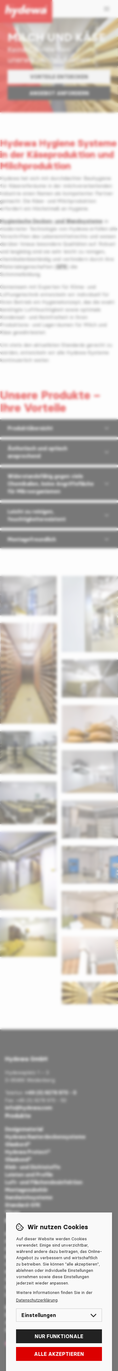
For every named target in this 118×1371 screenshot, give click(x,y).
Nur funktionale (59, 1336)
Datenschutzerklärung (37, 1299)
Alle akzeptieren (59, 1354)
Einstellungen (59, 1315)
